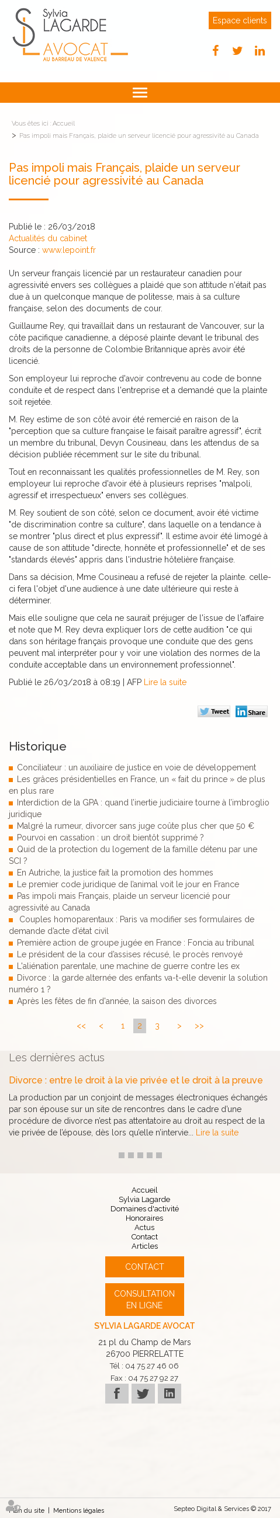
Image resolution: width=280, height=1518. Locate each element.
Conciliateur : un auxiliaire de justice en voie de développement (136, 767)
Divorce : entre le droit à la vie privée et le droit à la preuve (136, 1080)
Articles (145, 1246)
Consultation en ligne (144, 1299)
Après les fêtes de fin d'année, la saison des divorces (117, 1001)
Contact (145, 1236)
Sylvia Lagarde (144, 1199)
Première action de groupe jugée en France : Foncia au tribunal (135, 942)
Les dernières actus (57, 1057)
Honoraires (144, 1218)
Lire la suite (165, 682)
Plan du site (26, 1510)
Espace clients (240, 20)
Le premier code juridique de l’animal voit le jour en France (128, 884)
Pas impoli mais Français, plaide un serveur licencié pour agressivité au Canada (139, 136)
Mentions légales (78, 1510)
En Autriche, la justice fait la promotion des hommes (115, 872)
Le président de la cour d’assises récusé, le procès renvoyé (130, 954)
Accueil (64, 123)
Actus (144, 1227)
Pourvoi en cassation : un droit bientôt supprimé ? (110, 837)
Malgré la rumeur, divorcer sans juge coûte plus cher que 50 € (135, 826)
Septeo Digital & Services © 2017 (222, 1509)
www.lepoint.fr (69, 250)
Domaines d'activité (144, 1208)
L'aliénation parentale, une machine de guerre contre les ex (128, 966)
